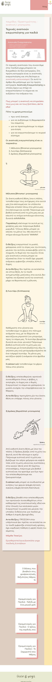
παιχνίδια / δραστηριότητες (21, 22)
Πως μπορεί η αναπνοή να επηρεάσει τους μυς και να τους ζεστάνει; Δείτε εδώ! (25, 104)
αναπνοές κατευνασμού (18, 79)
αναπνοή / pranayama (18, 25)
